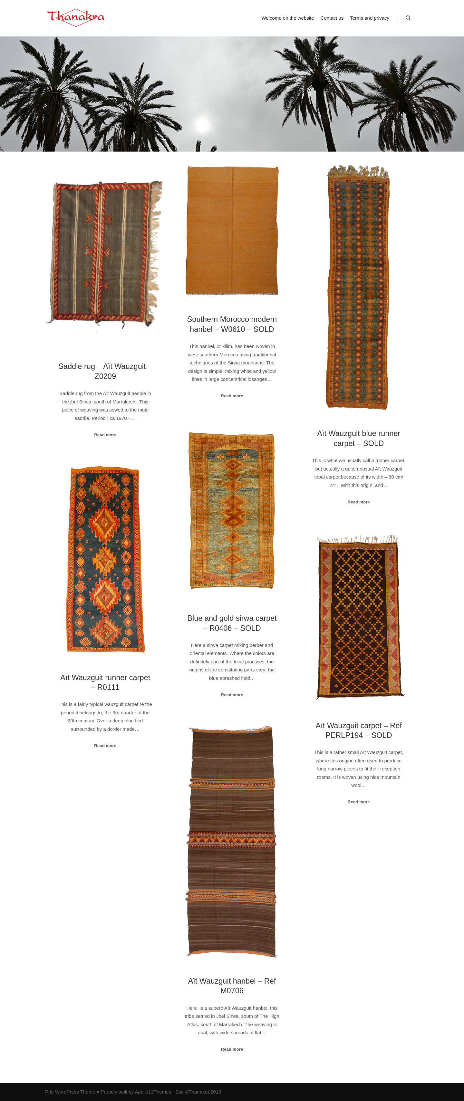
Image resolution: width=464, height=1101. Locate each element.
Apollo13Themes (153, 1092)
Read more (105, 434)
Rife (49, 1092)
